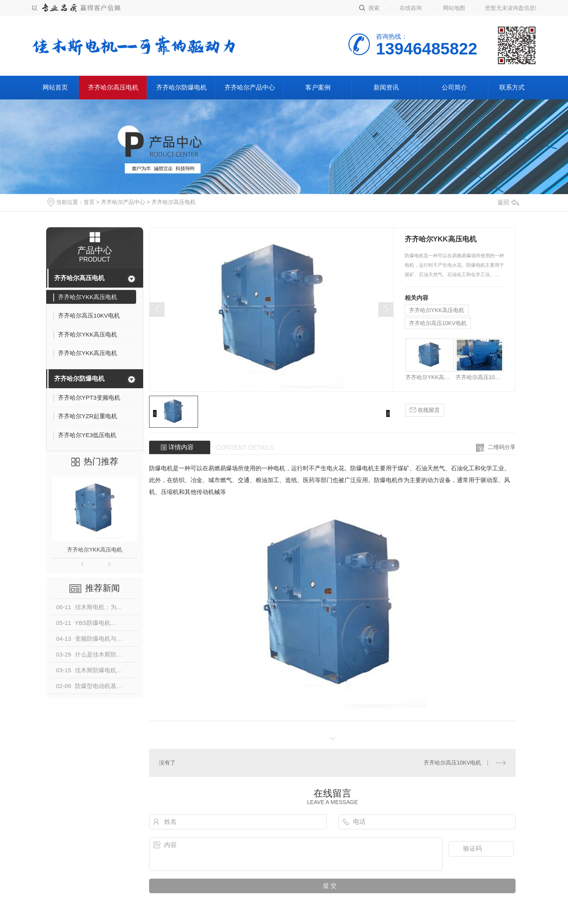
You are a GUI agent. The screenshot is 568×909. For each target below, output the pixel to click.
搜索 (373, 8)
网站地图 (454, 8)
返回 (508, 202)
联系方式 (512, 87)
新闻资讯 (386, 87)
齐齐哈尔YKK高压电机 (94, 549)
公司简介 (454, 87)
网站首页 (55, 87)
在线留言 (425, 410)
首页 (89, 202)
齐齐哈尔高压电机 (113, 87)
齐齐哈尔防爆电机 (181, 87)
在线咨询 (411, 8)
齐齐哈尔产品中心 (249, 87)
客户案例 (318, 87)
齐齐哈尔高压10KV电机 (438, 323)
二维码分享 (502, 447)
